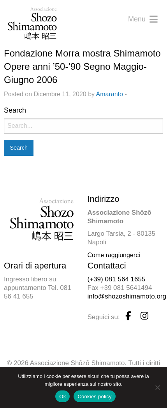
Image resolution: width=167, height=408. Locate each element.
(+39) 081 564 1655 (117, 279)
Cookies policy (94, 396)
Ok (62, 396)
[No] (157, 387)
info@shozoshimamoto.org (127, 296)
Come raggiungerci (114, 255)
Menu (143, 19)
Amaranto (109, 94)
